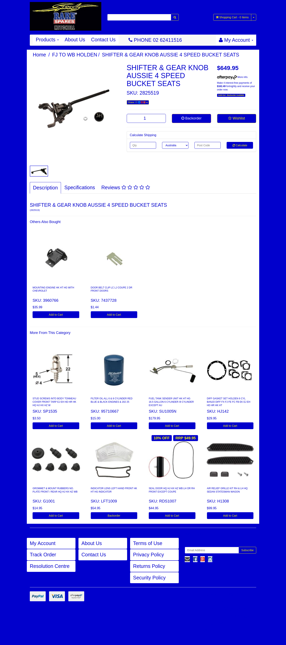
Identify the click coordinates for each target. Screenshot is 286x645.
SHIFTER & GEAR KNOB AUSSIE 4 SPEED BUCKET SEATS (170, 54)
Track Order (43, 554)
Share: (138, 102)
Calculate (240, 145)
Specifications (79, 187)
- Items (232, 17)
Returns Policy (149, 566)
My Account (42, 543)
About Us (75, 39)
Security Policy (149, 577)
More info (232, 77)
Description (45, 187)
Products (47, 39)
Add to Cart (56, 314)
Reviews (125, 187)
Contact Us (103, 39)
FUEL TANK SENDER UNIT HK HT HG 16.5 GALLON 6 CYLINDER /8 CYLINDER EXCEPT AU (171, 402)
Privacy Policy (148, 554)
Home (39, 54)
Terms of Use (147, 543)
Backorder (191, 118)
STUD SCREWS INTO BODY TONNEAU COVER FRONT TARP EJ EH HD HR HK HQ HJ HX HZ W (54, 402)
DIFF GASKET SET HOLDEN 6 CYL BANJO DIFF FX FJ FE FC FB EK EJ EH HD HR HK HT (228, 402)
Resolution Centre (50, 566)
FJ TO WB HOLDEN (74, 54)
